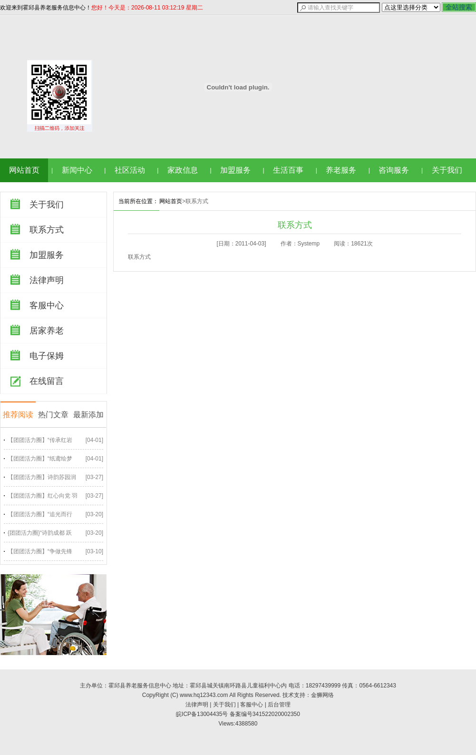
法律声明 (46, 280)
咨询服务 (394, 170)
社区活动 (130, 170)
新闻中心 (77, 170)
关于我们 (447, 170)
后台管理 (279, 704)
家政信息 (182, 170)
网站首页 (24, 170)
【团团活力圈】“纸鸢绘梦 (40, 458)
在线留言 (46, 381)
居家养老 (46, 330)
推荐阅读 (18, 415)
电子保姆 (46, 356)
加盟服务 (235, 170)
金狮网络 (322, 695)
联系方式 (46, 230)
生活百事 (288, 170)
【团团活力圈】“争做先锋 (40, 551)
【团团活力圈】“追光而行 (40, 514)
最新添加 (88, 415)
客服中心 (46, 305)
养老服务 (341, 170)
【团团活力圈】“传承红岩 (40, 440)
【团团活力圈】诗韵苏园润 (42, 477)
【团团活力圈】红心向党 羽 (43, 495)
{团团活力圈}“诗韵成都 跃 (40, 532)
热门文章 (53, 415)
